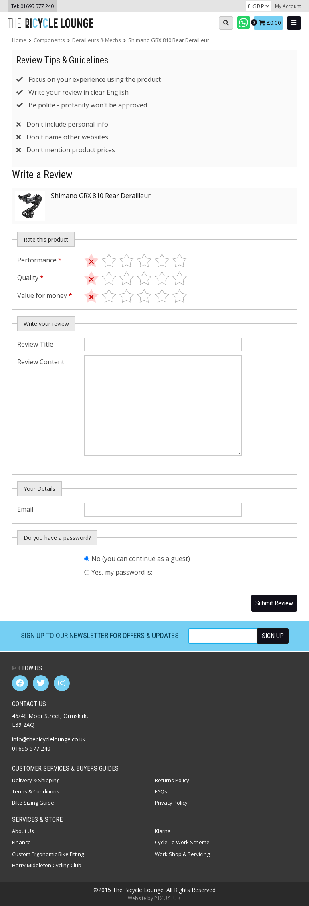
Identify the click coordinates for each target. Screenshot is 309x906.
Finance (21, 842)
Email (25, 509)
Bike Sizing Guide (33, 802)
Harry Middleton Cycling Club (46, 865)
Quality (30, 277)
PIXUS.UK (167, 898)
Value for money (44, 295)
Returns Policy (172, 780)
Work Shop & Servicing (182, 854)
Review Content (40, 361)
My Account (288, 6)
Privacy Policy (171, 802)
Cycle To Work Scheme (182, 842)
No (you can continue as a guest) (140, 558)
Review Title (35, 344)
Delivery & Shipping (35, 780)
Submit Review (274, 603)
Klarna (163, 831)
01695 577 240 (37, 6)
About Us (23, 831)
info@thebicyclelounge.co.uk (48, 739)
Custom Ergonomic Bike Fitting (48, 854)
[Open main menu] (294, 23)
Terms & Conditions (35, 791)
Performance (39, 260)
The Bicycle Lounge (52, 23)
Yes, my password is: (121, 572)
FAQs (161, 791)
